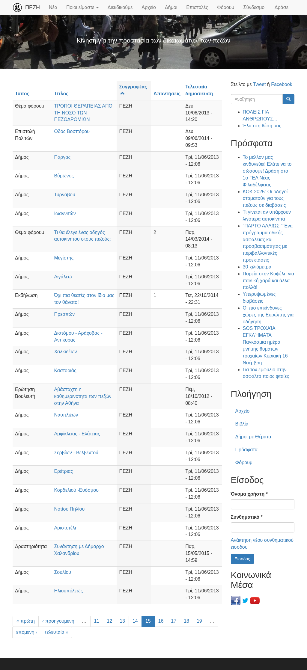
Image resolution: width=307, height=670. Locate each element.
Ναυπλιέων (66, 414)
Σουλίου (62, 572)
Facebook (281, 84)
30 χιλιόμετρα (257, 266)
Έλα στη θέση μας (262, 125)
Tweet (259, 84)
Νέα (53, 7)
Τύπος (22, 93)
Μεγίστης (63, 257)
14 (135, 621)
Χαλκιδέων (65, 351)
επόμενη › (26, 632)
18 (186, 621)
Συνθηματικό (247, 517)
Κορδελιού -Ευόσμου (76, 490)
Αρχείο (149, 7)
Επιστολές (197, 7)
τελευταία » (56, 632)
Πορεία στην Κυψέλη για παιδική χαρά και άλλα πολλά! (268, 280)
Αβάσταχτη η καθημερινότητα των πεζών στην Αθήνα (82, 396)
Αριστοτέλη (65, 527)
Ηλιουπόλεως (68, 590)
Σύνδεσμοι (254, 7)
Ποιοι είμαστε (82, 7)
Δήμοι (171, 7)
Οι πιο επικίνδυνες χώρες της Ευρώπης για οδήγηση (268, 314)
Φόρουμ (225, 7)
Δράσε (281, 7)
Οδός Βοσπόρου (72, 131)
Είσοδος (242, 558)
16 (161, 621)
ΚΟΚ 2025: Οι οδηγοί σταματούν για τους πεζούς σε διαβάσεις (265, 198)
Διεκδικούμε (120, 7)
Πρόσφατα (246, 449)
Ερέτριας (63, 471)
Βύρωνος (64, 175)
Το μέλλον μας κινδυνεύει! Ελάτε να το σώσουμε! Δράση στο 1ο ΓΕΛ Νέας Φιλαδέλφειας (267, 171)
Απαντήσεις (167, 93)
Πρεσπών (64, 314)
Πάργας (62, 157)
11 (97, 621)
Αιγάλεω (63, 276)
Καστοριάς (65, 370)
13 (122, 621)
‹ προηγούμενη (58, 621)
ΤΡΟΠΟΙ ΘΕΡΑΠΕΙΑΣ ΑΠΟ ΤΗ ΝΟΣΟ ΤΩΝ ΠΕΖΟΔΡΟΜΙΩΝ (83, 112)
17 (173, 621)
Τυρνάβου (64, 194)
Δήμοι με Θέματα (253, 436)
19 (199, 621)
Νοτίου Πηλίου (69, 508)
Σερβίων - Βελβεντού (76, 452)
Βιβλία (242, 423)
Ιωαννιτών (65, 213)
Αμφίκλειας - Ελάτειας (77, 433)
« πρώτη (25, 621)
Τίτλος (61, 93)
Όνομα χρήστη (249, 494)
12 (109, 621)
